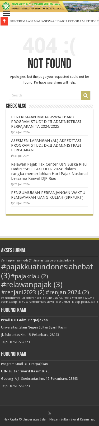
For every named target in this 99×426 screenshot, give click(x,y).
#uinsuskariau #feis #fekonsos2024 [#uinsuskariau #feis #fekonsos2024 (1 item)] (71, 298)
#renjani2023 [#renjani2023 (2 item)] (23, 292)
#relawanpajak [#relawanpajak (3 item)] (32, 284)
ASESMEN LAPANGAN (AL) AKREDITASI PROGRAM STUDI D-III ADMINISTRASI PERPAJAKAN (46, 145)
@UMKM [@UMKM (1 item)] (66, 302)
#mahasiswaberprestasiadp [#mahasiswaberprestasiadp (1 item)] (53, 260)
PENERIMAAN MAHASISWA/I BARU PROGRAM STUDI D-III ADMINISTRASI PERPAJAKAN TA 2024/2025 (46, 122)
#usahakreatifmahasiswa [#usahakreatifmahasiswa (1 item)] (40, 302)
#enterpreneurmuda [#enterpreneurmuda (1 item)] (16, 260)
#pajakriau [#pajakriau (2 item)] (29, 276)
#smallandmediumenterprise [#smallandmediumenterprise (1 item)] (22, 298)
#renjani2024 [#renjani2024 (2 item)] (67, 292)
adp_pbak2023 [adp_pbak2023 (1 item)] (86, 302)
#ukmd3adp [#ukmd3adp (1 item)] (11, 302)
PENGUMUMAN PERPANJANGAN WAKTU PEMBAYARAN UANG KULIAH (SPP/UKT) (48, 195)
